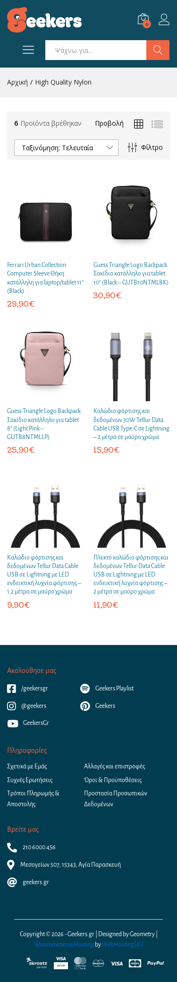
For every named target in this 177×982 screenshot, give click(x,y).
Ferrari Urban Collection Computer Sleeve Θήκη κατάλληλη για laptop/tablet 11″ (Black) (45, 278)
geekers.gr (28, 882)
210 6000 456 (31, 847)
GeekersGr (28, 723)
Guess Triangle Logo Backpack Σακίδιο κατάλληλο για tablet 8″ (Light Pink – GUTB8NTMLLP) (44, 424)
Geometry (142, 934)
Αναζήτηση (157, 50)
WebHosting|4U (122, 944)
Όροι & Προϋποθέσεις (113, 780)
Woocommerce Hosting (64, 944)
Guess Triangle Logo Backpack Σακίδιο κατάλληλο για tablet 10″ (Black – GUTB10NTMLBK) (131, 273)
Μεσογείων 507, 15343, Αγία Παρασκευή (64, 864)
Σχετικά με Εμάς (27, 766)
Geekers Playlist (107, 688)
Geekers (97, 706)
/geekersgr (27, 688)
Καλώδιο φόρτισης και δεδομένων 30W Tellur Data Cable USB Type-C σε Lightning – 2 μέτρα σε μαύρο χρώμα (131, 424)
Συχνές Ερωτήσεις (29, 780)
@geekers (26, 706)
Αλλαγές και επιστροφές (114, 766)
